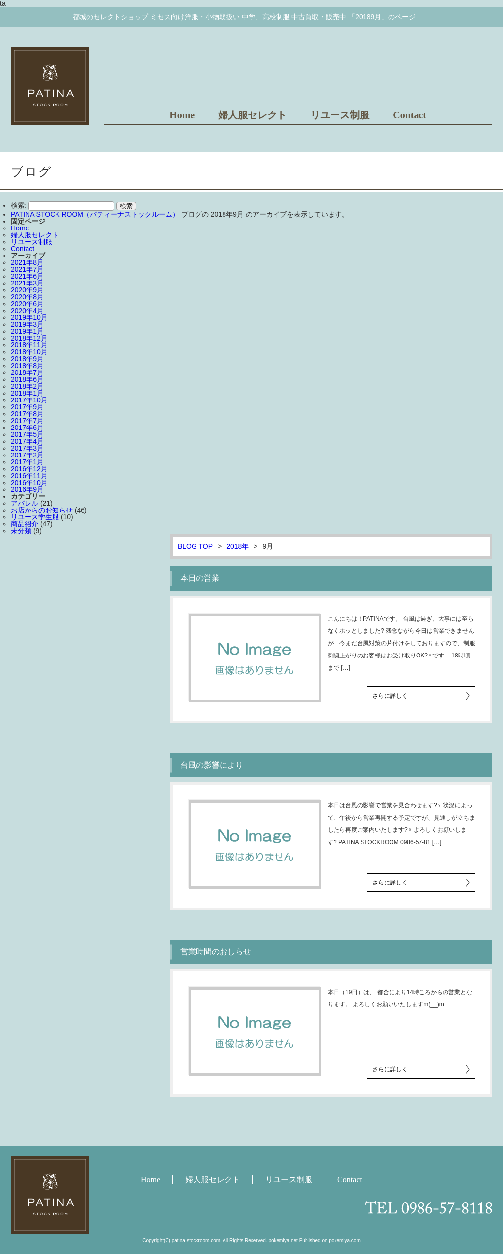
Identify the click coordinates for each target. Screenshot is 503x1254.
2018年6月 (27, 379)
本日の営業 (200, 578)
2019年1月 (27, 331)
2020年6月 (27, 304)
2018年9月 (27, 359)
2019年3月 (27, 324)
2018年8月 (27, 366)
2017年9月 (27, 407)
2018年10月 (29, 352)
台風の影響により (211, 765)
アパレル (24, 503)
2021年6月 (27, 276)
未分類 (21, 531)
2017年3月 (27, 448)
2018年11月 (29, 345)
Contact (409, 115)
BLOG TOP (195, 546)
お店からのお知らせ (42, 510)
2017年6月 (27, 427)
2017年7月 (27, 421)
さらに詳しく (390, 695)
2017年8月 (27, 414)
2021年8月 (27, 262)
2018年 (237, 546)
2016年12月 (29, 469)
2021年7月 (27, 269)
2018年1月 (27, 393)
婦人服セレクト (252, 115)
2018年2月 (27, 386)
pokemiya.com (344, 1240)
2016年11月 (29, 476)
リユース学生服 (35, 517)
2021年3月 (27, 283)
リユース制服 (339, 115)
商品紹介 (24, 524)
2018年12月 (29, 338)
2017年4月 (27, 441)
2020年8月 (27, 297)
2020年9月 (27, 290)
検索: (19, 205)
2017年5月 (27, 434)
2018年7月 (27, 372)
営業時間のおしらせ (215, 951)
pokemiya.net (282, 1240)
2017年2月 (27, 455)
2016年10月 (29, 482)
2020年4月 (27, 310)
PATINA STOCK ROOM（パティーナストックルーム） (95, 214)
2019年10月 (29, 317)
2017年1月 (27, 462)
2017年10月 (29, 400)
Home (182, 115)
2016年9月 (27, 489)
